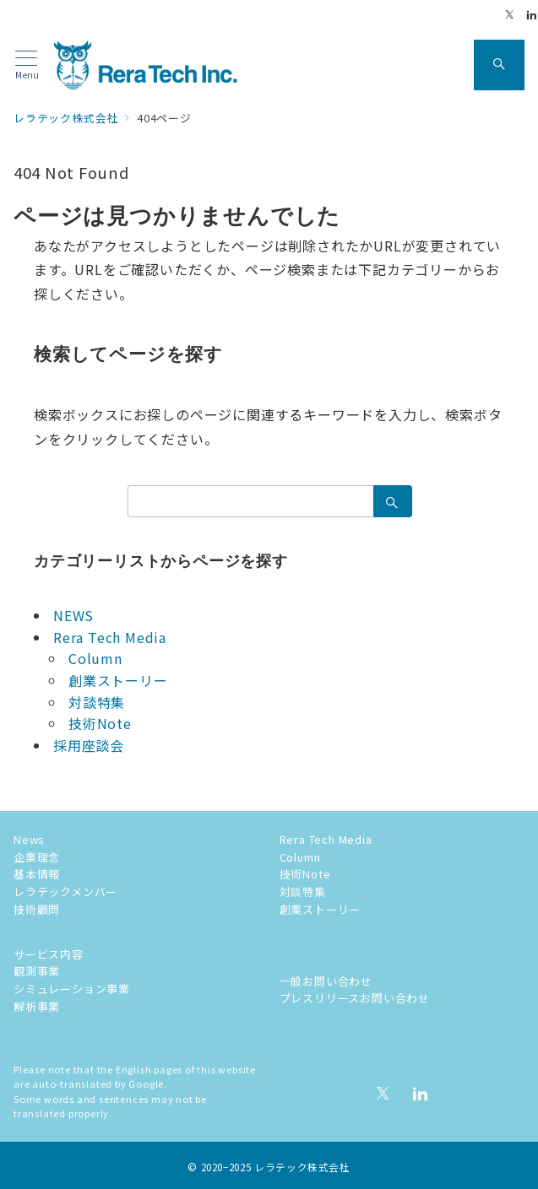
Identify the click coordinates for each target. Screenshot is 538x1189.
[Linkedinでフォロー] (532, 15)
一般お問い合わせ (326, 981)
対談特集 (96, 702)
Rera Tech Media (109, 637)
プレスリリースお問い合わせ (355, 998)
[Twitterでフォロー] (510, 15)
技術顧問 (37, 909)
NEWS (73, 615)
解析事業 (37, 1006)
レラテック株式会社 (302, 1167)
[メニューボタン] (27, 65)
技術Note (100, 723)
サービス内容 (49, 954)
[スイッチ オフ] (499, 65)
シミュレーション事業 (72, 989)
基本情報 (37, 874)
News (29, 839)
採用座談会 (88, 745)
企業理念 (37, 857)
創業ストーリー (118, 680)
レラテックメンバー (65, 892)
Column (95, 658)
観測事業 (37, 971)
